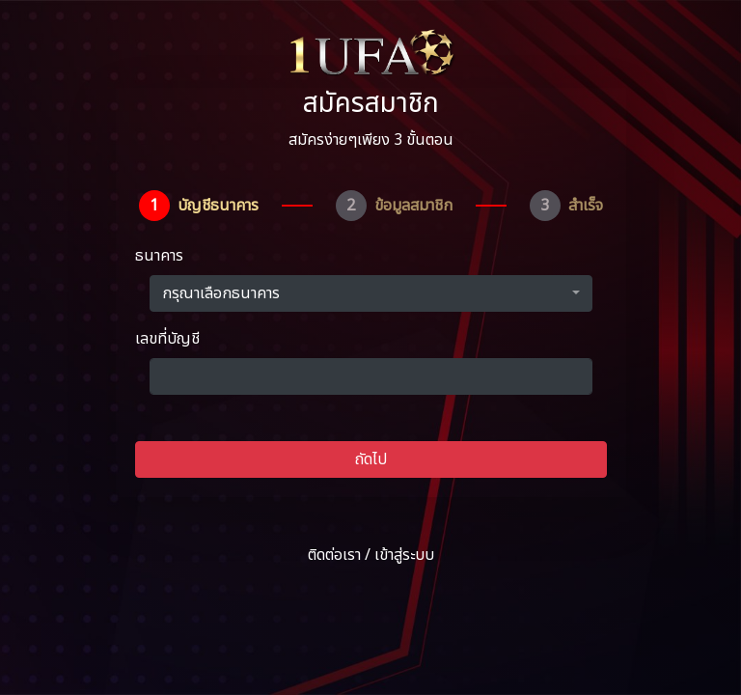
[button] (371, 293)
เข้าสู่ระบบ (404, 555)
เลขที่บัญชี (167, 338)
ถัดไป (371, 459)
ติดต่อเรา (334, 555)
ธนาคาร (159, 255)
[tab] (199, 205)
